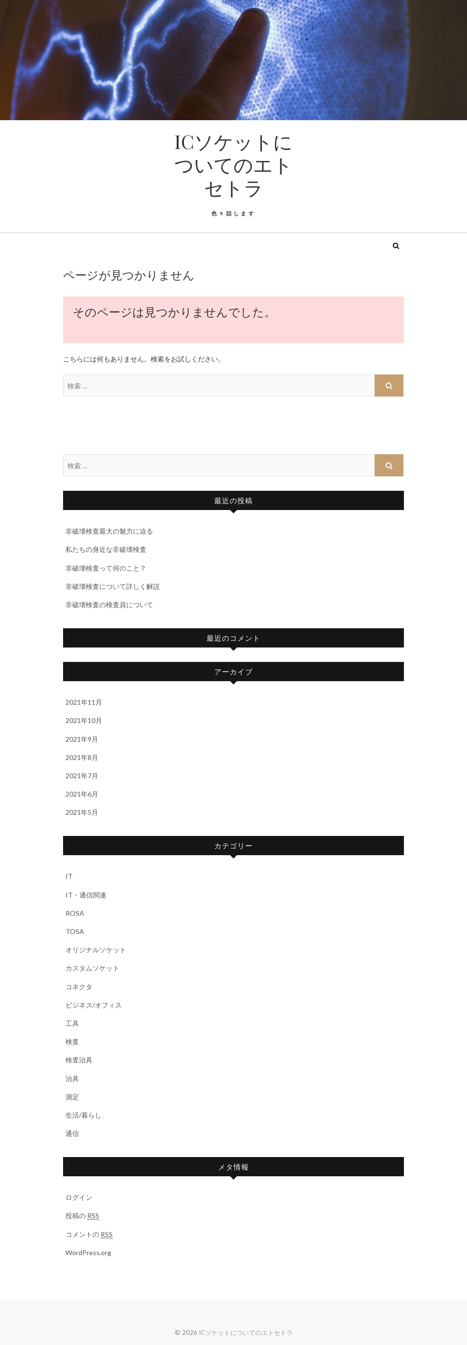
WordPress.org (88, 1252)
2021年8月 (81, 757)
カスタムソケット (92, 968)
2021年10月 (83, 720)
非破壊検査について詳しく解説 (112, 586)
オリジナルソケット (95, 950)
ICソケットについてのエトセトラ (233, 164)
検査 (72, 1041)
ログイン (78, 1197)
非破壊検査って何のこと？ (105, 568)
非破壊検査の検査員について (109, 604)
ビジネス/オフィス (93, 1005)
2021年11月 (83, 702)
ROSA (74, 913)
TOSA (74, 931)
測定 (72, 1097)
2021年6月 (81, 794)
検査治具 (78, 1060)
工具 (72, 1023)
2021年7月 (81, 776)
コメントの (89, 1234)
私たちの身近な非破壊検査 (105, 549)
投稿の (82, 1215)
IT (69, 876)
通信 (72, 1133)
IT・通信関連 (85, 895)
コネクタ (78, 987)
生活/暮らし (83, 1115)
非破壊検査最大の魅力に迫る (109, 531)
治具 (72, 1078)
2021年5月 (81, 812)
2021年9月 (81, 739)
